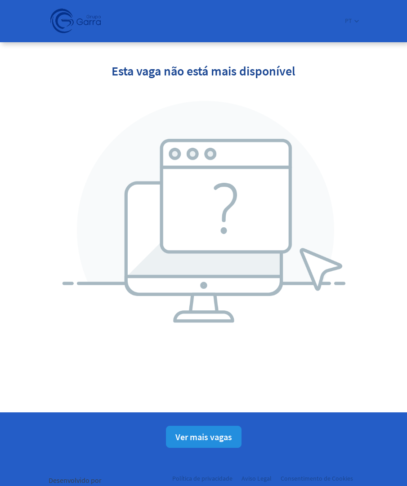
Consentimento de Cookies (317, 478)
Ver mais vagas (203, 436)
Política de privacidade (202, 478)
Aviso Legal (257, 478)
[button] (352, 21)
